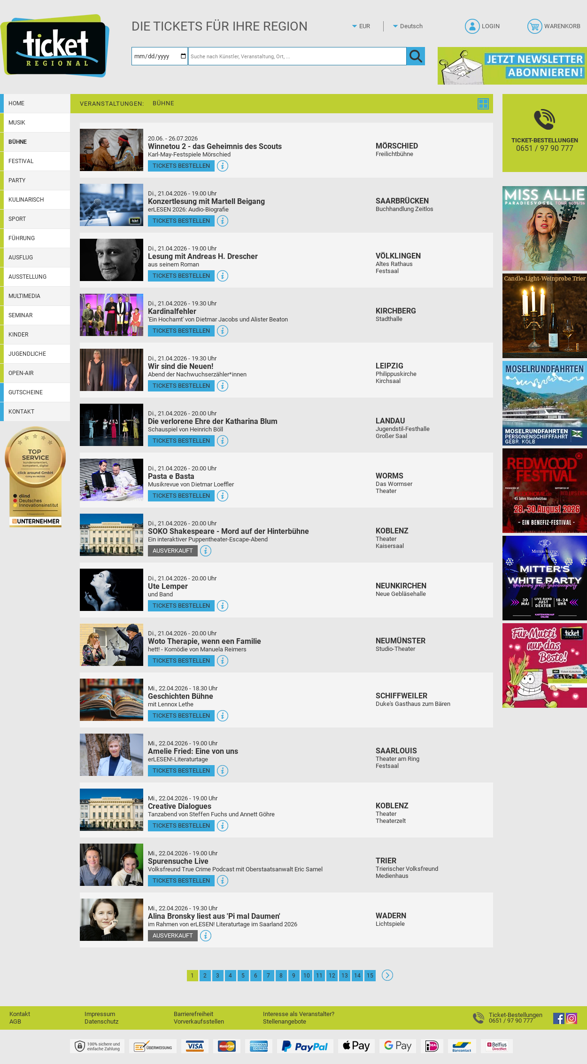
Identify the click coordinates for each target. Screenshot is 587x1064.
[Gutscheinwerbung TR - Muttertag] (544, 665)
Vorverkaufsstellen (199, 1021)
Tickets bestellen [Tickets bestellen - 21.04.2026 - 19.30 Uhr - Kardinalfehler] (181, 330)
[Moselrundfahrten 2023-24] (544, 403)
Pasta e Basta (171, 476)
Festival (20, 161)
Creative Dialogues (179, 806)
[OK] (416, 56)
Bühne (17, 142)
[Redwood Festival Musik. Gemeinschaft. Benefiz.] (544, 490)
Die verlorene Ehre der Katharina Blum (213, 421)
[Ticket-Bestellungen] (544, 141)
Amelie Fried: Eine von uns (193, 751)
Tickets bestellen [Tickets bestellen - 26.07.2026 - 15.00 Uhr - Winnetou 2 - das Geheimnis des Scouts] (181, 165)
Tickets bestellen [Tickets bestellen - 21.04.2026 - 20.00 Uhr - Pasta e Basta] (181, 495)
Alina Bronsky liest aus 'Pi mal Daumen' (214, 916)
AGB (15, 1021)
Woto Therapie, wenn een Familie (204, 641)
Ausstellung (27, 277)
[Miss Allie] (544, 228)
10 (306, 975)
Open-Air (20, 373)
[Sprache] (414, 26)
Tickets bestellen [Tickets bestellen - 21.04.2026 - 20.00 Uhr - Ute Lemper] (181, 605)
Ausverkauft (173, 550)
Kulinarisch (26, 199)
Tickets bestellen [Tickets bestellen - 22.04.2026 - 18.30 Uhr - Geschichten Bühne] (181, 715)
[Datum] (159, 56)
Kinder (18, 334)
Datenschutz (101, 1021)
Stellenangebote (284, 1021)
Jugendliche (27, 354)
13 (344, 975)
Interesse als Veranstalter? (298, 1013)
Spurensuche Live (178, 861)
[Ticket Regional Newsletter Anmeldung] (512, 65)
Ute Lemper (168, 586)
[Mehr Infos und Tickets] (111, 149)
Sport (17, 219)
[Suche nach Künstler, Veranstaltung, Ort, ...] (297, 56)
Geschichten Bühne (180, 696)
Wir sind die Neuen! (180, 366)
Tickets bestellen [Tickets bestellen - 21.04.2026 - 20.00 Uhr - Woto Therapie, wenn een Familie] (181, 660)
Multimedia (24, 296)
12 (332, 975)
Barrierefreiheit (193, 1013)
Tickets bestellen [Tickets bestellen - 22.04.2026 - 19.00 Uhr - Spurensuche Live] (181, 880)
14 (357, 975)
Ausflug (20, 257)
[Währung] (373, 26)
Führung (21, 238)
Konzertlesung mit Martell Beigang (206, 201)
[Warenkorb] (554, 29)
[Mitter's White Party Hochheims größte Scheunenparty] (544, 577)
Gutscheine (25, 392)
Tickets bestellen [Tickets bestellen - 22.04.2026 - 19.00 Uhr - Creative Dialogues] (181, 825)
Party (16, 180)
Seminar (20, 315)
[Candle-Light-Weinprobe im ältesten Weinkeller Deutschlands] (544, 315)
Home (16, 103)
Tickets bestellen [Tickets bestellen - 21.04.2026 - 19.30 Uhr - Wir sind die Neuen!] (181, 385)
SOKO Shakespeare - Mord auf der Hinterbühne (228, 531)
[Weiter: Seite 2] (387, 978)
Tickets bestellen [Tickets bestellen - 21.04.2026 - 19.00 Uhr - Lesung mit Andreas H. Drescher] (181, 275)
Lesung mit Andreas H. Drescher (203, 256)
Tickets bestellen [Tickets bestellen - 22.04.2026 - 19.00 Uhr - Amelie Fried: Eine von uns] (181, 770)
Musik (16, 122)
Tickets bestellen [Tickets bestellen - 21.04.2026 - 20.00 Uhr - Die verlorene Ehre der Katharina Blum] (181, 440)
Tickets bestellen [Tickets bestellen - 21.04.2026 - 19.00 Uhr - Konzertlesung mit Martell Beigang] (181, 220)
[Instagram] (571, 1021)
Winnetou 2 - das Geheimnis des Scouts (215, 146)
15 (370, 975)
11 (319, 975)
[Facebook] (558, 1021)
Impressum (100, 1013)
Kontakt (21, 411)
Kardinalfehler (172, 311)
